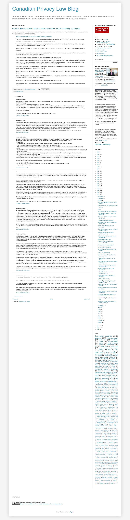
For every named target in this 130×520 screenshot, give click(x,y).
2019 (98, 167)
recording (116, 477)
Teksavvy (105, 456)
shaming (96, 480)
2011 (98, 183)
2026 (98, 152)
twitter (109, 440)
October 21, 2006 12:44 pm (22, 203)
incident (18, 91)
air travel (113, 352)
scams (110, 478)
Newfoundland (98, 433)
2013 (98, 179)
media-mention (114, 369)
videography (97, 484)
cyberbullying (98, 366)
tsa (115, 483)
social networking (110, 351)
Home (51, 299)
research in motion (104, 478)
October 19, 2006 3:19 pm (22, 167)
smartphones (107, 480)
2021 (98, 162)
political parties (105, 413)
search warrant (109, 405)
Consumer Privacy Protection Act (102, 430)
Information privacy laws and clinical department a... (106, 255)
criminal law (106, 367)
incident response (105, 466)
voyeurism (99, 393)
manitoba (111, 469)
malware (106, 469)
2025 (98, 154)
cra (111, 425)
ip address (104, 364)
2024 (98, 156)
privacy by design (106, 439)
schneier (100, 361)
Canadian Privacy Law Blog (45, 9)
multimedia (114, 471)
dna (102, 411)
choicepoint (115, 348)
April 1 (105, 442)
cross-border (113, 401)
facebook (101, 349)
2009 (98, 188)
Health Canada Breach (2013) (103, 416)
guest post (103, 437)
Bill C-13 (107, 390)
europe (104, 357)
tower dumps (104, 440)
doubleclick (104, 389)
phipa (103, 360)
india (111, 466)
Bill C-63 (104, 443)
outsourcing (110, 360)
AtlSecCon (111, 442)
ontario (101, 341)
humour (106, 377)
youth (107, 484)
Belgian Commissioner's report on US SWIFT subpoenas (107, 302)
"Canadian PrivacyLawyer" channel (103, 42)
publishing (104, 477)
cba (102, 401)
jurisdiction (110, 468)
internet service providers (101, 373)
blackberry (97, 459)
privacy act (98, 377)
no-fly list (106, 384)
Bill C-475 (98, 443)
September (101, 305)
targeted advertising (104, 481)
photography (101, 419)
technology (111, 407)
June (99, 311)
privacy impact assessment (110, 474)
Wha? (99, 209)
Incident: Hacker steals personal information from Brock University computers (46, 28)
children (97, 425)
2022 (98, 160)
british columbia (109, 355)
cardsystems (108, 354)
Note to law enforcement (104, 252)
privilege (97, 390)
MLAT (115, 431)
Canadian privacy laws (109, 81)
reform (98, 478)
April (99, 316)
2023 (98, 158)
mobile (99, 471)
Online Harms (105, 451)
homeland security (110, 375)
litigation (113, 364)
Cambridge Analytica (104, 445)
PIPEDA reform (110, 422)
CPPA (115, 428)
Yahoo (105, 417)
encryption (103, 436)
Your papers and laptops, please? (106, 220)
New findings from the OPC (104, 239)
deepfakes (108, 462)
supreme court (104, 407)
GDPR (96, 449)
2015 (98, 175)
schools (115, 478)
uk (117, 360)
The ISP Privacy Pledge (103, 278)
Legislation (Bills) (102, 449)
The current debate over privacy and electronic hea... (106, 295)
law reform (116, 468)
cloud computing (113, 343)
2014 (98, 177)
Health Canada (108, 431)
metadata (112, 411)
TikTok (110, 456)
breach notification (103, 348)
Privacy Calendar (101, 53)
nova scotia (114, 346)
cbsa (115, 424)
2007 (98, 192)
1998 (98, 329)
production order (107, 399)
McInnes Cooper (99, 76)
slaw (102, 480)
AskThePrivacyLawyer (100, 421)
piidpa (96, 383)
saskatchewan (105, 378)
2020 (98, 164)
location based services (100, 427)
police (96, 404)
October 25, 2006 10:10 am (22, 293)
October (100, 200)
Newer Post (15, 299)
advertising (114, 433)
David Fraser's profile (102, 51)
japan (105, 468)
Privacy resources (101, 50)
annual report (98, 434)
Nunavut (98, 451)
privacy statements (106, 475)
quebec (114, 413)
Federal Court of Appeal (111, 448)
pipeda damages (105, 395)
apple (98, 457)
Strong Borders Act (100, 410)
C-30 (113, 390)
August (100, 307)
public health (97, 477)
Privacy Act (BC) (106, 433)
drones (106, 411)
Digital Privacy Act (101, 422)
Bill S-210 (109, 443)
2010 (98, 186)
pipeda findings (104, 363)
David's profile (104, 85)
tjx (112, 378)
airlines (97, 360)
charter (107, 401)
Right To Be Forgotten (111, 408)
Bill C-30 (113, 387)
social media (110, 427)
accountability (115, 456)
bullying (109, 410)
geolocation (103, 465)
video (114, 367)
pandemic (97, 472)
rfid (107, 352)
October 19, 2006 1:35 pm (22, 132)
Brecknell (114, 443)
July (99, 309)
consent (106, 460)
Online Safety (113, 451)
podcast (106, 39)
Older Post (86, 299)
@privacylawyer (111, 44)
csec (115, 410)
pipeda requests (112, 402)
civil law (114, 459)
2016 (98, 173)
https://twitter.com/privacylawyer (102, 144)
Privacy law (109, 454)
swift (102, 390)
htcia (115, 465)
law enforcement (113, 341)
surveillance (114, 340)
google (101, 344)
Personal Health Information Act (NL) (103, 453)
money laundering (106, 471)
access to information (102, 386)
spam (112, 377)
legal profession (100, 469)
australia (116, 354)
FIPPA (103, 448)
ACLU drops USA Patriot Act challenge (107, 211)
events (101, 463)
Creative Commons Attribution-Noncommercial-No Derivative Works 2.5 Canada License (41, 504)
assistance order (104, 457)
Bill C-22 (109, 421)
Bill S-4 (102, 408)
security (116, 405)
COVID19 (110, 428)
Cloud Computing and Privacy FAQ (105, 55)
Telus (110, 424)
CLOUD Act (115, 421)
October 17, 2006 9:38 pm (22, 115)
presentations (98, 354)
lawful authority (104, 358)
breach (98, 401)
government (99, 399)
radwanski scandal (99, 414)
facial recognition (114, 384)
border (112, 398)
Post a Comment (18, 296)
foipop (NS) (97, 437)
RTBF (105, 424)
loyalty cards (113, 389)
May (99, 314)
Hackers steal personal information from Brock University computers (34, 36)
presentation (99, 439)
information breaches (103, 336)
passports (103, 472)
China (111, 404)
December (101, 196)
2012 (98, 181)
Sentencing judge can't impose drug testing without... (106, 265)
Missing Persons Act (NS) (113, 449)
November (101, 198)
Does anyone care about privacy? (106, 245)
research (107, 414)
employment (107, 393)
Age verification (100, 442)
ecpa (97, 463)
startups (98, 440)
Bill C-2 (106, 404)
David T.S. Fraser (99, 70)
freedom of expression (100, 402)
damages (97, 411)
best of (107, 434)
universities (115, 392)
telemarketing (107, 370)
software (114, 480)
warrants (107, 361)
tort (111, 363)
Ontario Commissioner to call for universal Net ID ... (105, 242)
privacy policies (98, 475)
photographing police (113, 417)
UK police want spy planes (104, 247)
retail (113, 366)
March (100, 318)
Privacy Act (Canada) (107, 380)
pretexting (103, 383)
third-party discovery (114, 481)
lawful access (110, 344)
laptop (109, 349)
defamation (97, 436)
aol (115, 372)
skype (98, 407)
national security (99, 352)
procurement (114, 475)
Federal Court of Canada (101, 369)
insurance (116, 466)
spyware (96, 481)
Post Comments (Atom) (24, 301)
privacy (21, 91)
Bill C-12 (101, 404)
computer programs (99, 460)
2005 (98, 325)
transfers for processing (104, 483)
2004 (98, 327)
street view (115, 399)
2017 (98, 171)
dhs (103, 375)
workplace (97, 389)
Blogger (71, 512)
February (100, 320)
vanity (107, 366)
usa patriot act (114, 414)
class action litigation (105, 392)
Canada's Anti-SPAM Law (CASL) (103, 372)
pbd (107, 472)
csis (114, 370)
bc (96, 346)
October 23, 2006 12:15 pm (22, 229)
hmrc (115, 425)
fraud (102, 405)
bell (103, 434)
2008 (98, 190)
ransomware (110, 477)
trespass (111, 483)
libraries (99, 384)
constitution (112, 460)
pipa (96, 358)
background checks (112, 457)
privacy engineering (99, 474)
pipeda (99, 370)
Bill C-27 (116, 442)
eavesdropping (115, 462)
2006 (98, 194)
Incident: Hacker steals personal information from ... (105, 272)
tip (97, 483)
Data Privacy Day (109, 446)
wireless (103, 484)
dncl (117, 398)
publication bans (114, 439)
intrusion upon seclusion (103, 387)
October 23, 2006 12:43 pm (22, 270)
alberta (101, 343)
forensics (97, 465)
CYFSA (96, 445)
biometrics (97, 367)
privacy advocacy (113, 472)
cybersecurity (113, 434)
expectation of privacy (112, 436)
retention (100, 355)
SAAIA (100, 456)
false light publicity (112, 463)
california (103, 459)
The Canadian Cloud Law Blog (104, 48)
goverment (110, 465)
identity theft (102, 340)
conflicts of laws (104, 425)
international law (100, 468)
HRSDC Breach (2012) (113, 383)
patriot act (104, 346)
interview (108, 437)
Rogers (100, 417)
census (109, 459)
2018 (98, 169)
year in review (115, 440)
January (100, 322)
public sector (112, 357)
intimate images (115, 437)
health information (112, 338)
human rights (97, 466)
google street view (112, 381)
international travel (114, 386)
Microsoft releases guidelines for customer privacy (105, 233)
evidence (106, 463)
